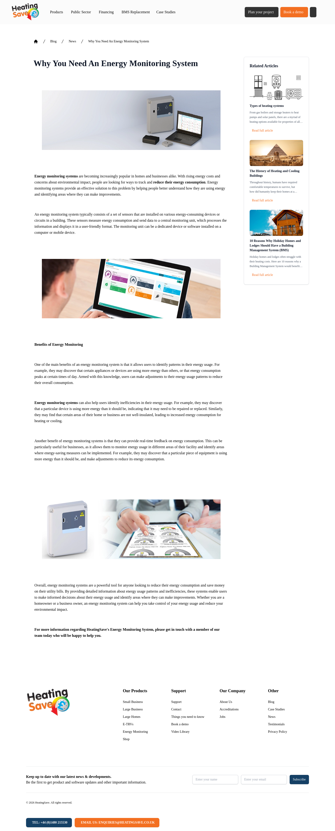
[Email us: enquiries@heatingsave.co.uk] (117, 822)
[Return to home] (25, 12)
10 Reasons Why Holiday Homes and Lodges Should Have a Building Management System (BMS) (275, 245)
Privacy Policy (277, 731)
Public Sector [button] (81, 12)
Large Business (133, 709)
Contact (176, 709)
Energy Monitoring (135, 731)
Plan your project (261, 12)
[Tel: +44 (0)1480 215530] (49, 822)
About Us (226, 702)
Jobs (222, 717)
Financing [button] (106, 12)
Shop (126, 739)
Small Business (133, 702)
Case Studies (165, 12)
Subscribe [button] (299, 779)
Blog (53, 41)
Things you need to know (187, 717)
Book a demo (293, 12)
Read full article (262, 130)
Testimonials (276, 724)
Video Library (180, 731)
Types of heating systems (267, 106)
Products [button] (56, 12)
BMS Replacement (136, 12)
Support (176, 702)
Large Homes (132, 717)
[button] (313, 12)
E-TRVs (128, 724)
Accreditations (229, 709)
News (72, 41)
